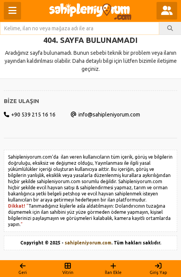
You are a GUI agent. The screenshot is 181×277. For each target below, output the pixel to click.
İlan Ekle (113, 268)
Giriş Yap (158, 268)
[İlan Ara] (170, 28)
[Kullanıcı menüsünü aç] (167, 11)
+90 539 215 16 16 (29, 114)
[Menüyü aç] (12, 11)
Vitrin (67, 268)
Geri (22, 268)
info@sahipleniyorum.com (105, 114)
